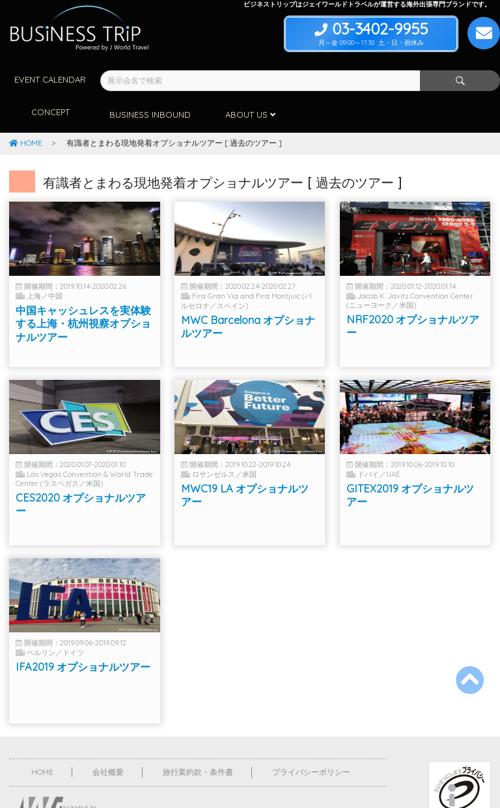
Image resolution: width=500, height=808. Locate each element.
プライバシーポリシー (311, 737)
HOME (25, 108)
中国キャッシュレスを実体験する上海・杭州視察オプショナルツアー (83, 297)
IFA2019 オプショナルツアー (83, 640)
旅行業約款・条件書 (198, 737)
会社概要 (108, 737)
